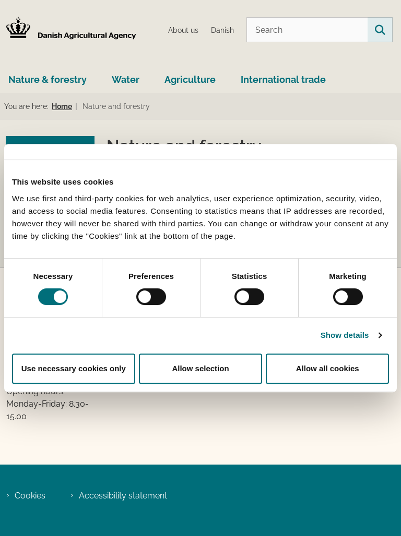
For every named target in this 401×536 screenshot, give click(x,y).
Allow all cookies (327, 368)
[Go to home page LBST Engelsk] (68, 30)
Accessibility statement (123, 496)
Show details (345, 335)
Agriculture (190, 79)
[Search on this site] (380, 29)
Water (125, 79)
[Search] (319, 29)
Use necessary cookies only (73, 368)
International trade (283, 79)
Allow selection (200, 368)
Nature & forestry (47, 79)
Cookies (30, 496)
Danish (222, 30)
